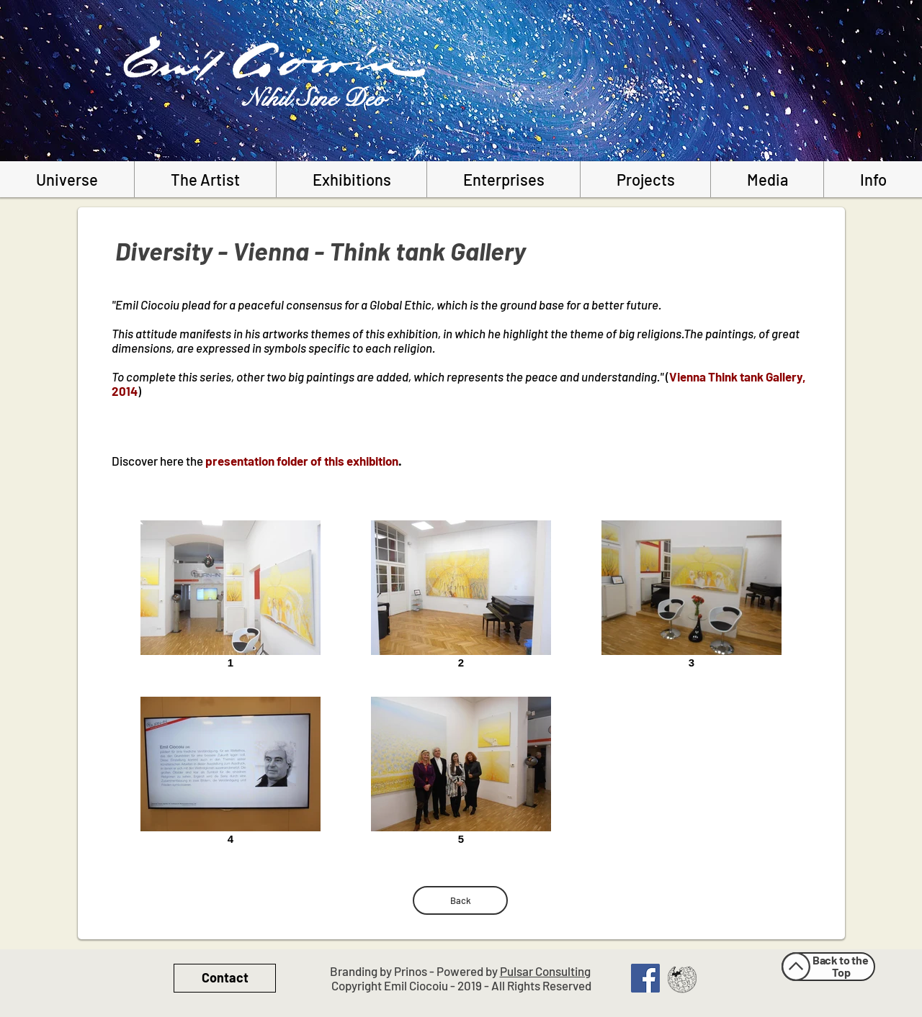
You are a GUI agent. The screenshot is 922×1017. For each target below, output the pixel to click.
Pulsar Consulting (545, 971)
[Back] (460, 900)
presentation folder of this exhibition (301, 460)
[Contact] (225, 978)
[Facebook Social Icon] (645, 978)
